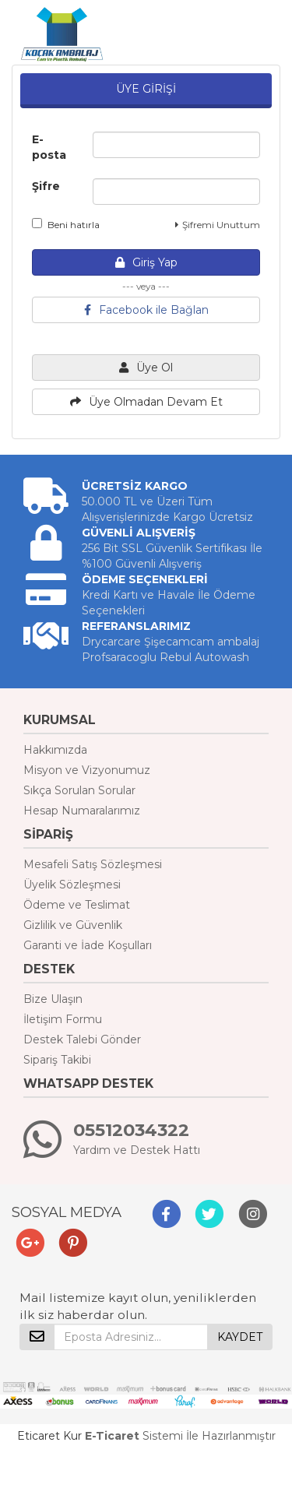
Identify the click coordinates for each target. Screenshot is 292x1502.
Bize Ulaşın (53, 999)
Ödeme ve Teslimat (76, 905)
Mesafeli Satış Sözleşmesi (92, 864)
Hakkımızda (55, 750)
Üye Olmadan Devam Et (146, 402)
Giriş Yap (146, 262)
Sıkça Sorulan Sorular (79, 790)
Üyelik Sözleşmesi (72, 885)
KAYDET (239, 1337)
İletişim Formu (62, 1019)
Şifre (46, 186)
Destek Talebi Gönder (82, 1039)
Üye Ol (146, 368)
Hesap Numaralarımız (81, 811)
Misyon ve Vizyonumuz (86, 770)
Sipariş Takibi (57, 1060)
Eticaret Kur (49, 1436)
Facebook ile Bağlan (146, 310)
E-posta (49, 147)
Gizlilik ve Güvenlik (72, 925)
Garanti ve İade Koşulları (87, 945)
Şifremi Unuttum (217, 224)
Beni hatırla (66, 224)
